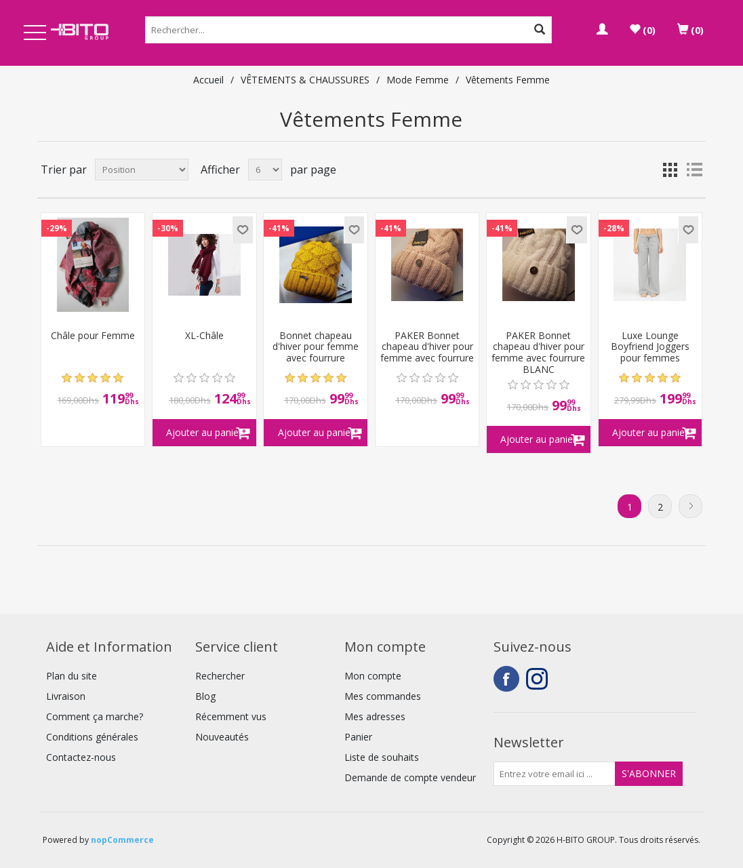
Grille (670, 169)
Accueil (208, 79)
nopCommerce (122, 840)
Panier (358, 736)
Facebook (506, 679)
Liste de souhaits (381, 757)
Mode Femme (417, 79)
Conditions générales (92, 736)
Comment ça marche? (94, 716)
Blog (205, 696)
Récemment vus (230, 716)
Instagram (539, 679)
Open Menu (34, 33)
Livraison (65, 696)
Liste (694, 169)
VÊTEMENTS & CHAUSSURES (305, 79)
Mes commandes (382, 696)
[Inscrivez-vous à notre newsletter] (555, 774)
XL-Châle (204, 336)
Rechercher (220, 675)
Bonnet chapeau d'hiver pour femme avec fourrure (316, 347)
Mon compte (372, 675)
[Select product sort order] (141, 169)
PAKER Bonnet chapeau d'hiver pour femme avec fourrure (427, 347)
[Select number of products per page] (265, 169)
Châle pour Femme (93, 336)
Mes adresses (374, 716)
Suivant (690, 506)
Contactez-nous (81, 757)
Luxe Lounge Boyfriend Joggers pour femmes (650, 347)
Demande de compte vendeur (410, 777)
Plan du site (71, 675)
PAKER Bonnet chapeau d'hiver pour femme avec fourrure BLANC (538, 353)
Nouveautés (222, 736)
